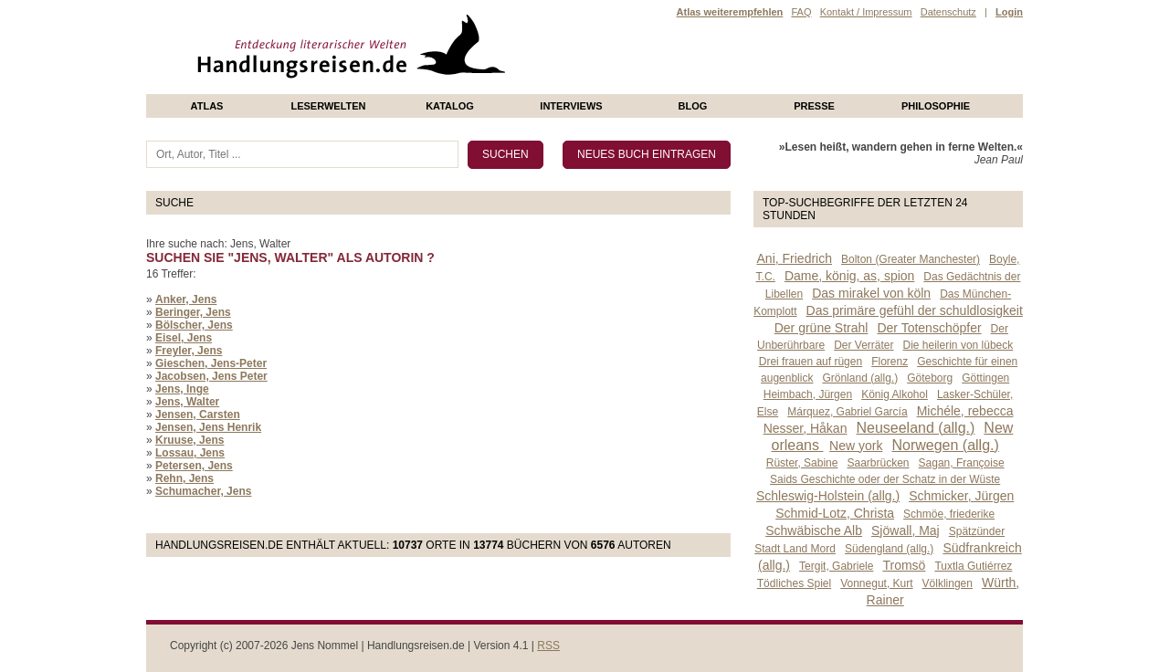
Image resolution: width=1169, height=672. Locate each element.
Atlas (207, 105)
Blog (693, 105)
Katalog (450, 105)
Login (1009, 11)
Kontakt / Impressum (866, 11)
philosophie (935, 105)
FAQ (801, 11)
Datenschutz (948, 11)
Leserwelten (327, 105)
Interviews (571, 105)
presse (814, 105)
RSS (548, 645)
